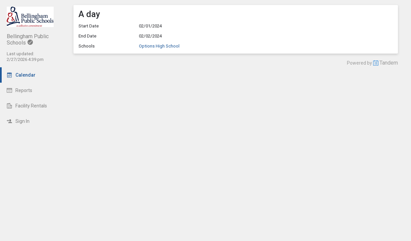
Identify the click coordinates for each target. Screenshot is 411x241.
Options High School (159, 46)
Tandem (388, 63)
